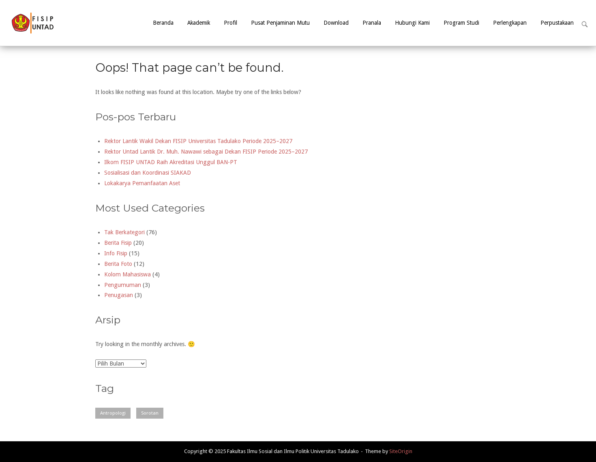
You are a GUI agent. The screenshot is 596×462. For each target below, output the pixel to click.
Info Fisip (115, 253)
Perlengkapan (510, 22)
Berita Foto (118, 264)
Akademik (198, 22)
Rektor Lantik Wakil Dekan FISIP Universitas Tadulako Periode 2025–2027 (198, 141)
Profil (230, 22)
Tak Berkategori (124, 232)
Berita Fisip (118, 243)
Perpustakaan (557, 22)
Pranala (371, 22)
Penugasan (118, 295)
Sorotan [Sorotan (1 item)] (150, 413)
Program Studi (461, 22)
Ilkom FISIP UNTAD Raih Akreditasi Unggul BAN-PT (170, 162)
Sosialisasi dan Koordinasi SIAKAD (147, 172)
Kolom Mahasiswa (127, 274)
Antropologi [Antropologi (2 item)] (113, 413)
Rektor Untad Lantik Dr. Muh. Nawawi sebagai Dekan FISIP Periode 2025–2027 (206, 151)
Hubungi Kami (412, 22)
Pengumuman (122, 285)
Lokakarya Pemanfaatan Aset (142, 183)
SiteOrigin (400, 451)
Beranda (163, 22)
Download (336, 22)
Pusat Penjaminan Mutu (280, 22)
